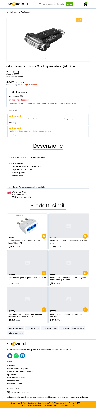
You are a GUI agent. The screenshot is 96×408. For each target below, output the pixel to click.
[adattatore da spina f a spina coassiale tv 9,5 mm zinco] (27, 278)
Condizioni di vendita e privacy (20, 371)
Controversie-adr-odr (16, 377)
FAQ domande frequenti (17, 368)
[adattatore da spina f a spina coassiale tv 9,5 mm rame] (69, 242)
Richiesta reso (13, 381)
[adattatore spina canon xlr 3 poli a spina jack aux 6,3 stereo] (69, 315)
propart (11, 237)
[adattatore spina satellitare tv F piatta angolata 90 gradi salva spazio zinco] (69, 278)
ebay (14, 123)
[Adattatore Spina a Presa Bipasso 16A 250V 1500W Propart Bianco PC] (27, 242)
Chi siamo (11, 365)
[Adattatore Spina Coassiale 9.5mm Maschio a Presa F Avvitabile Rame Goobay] (27, 315)
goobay (16, 71)
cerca (69, 4)
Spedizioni (11, 374)
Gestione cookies (14, 384)
